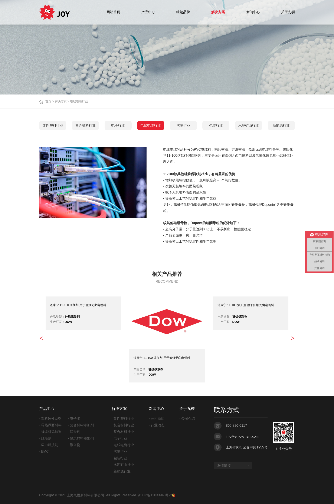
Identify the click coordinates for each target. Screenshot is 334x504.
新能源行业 (281, 125)
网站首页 (113, 12)
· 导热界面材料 (50, 425)
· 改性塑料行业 (123, 418)
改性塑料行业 (53, 125)
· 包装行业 (119, 458)
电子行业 (118, 125)
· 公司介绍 (187, 418)
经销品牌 (183, 12)
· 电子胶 (74, 418)
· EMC (44, 451)
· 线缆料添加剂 (50, 432)
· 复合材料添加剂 (81, 425)
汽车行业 (183, 125)
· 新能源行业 (121, 471)
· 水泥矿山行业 (123, 465)
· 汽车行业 (119, 451)
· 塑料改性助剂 (50, 418)
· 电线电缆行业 (123, 445)
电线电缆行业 (150, 125)
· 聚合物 (74, 445)
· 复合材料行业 (123, 425)
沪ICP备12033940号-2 (155, 495)
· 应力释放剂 (48, 445)
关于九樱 (288, 12)
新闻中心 (253, 12)
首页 (48, 101)
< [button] (41, 338)
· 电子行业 (119, 438)
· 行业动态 (156, 425)
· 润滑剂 (74, 432)
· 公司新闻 (156, 418)
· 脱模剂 (45, 438)
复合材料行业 (85, 125)
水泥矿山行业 (248, 125)
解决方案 (218, 12)
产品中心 (148, 12)
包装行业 (216, 125)
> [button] (293, 338)
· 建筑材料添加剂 (81, 438)
